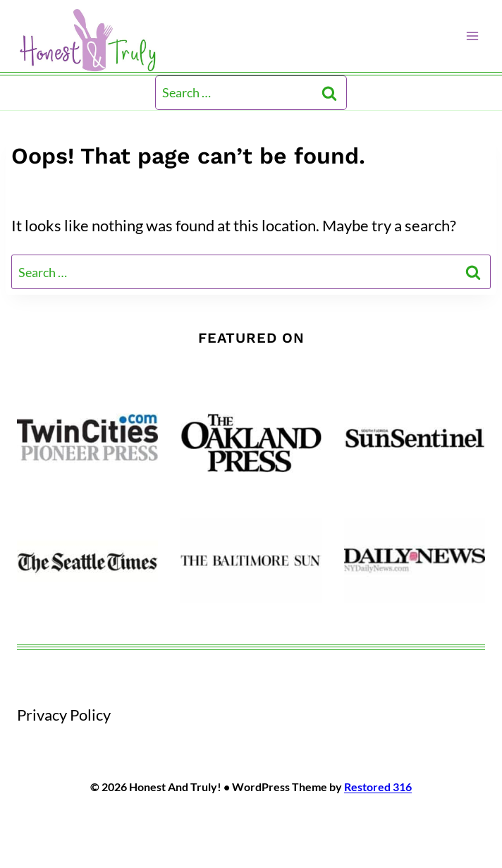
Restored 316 (378, 786)
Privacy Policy (64, 714)
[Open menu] (472, 36)
